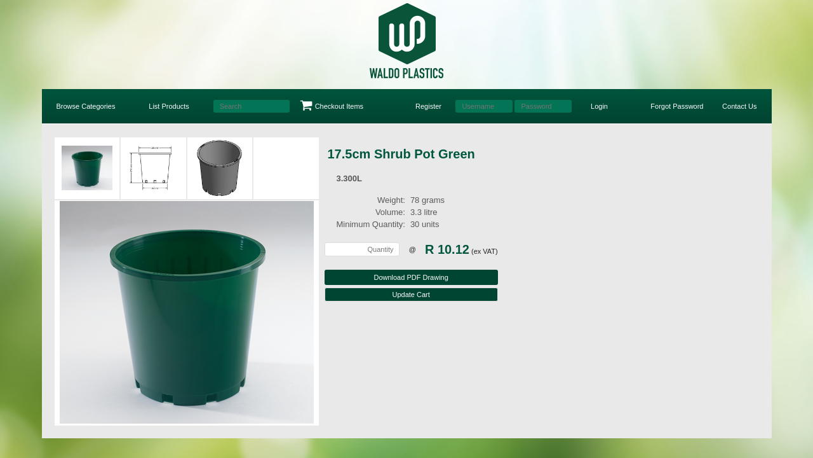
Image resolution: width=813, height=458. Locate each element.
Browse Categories (86, 106)
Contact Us (739, 106)
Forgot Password (676, 106)
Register (428, 106)
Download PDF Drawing (410, 277)
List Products (169, 106)
